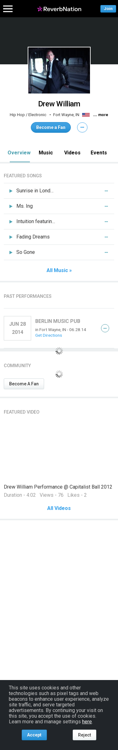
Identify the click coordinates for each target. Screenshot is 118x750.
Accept (34, 734)
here (87, 722)
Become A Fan (24, 383)
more (103, 115)
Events (99, 153)
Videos (72, 153)
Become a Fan (50, 127)
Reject (84, 734)
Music (46, 153)
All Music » (59, 270)
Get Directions (48, 335)
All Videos (59, 508)
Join (108, 8)
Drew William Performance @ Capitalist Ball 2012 (58, 487)
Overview (19, 153)
